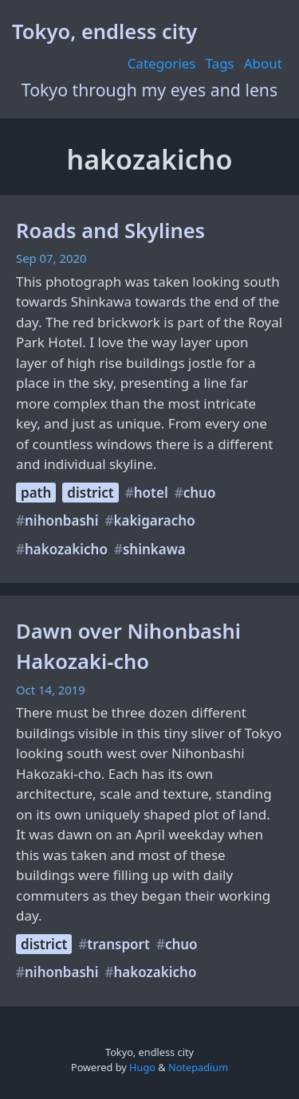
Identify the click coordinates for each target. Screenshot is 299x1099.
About (263, 63)
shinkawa (154, 549)
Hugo (142, 1067)
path (36, 492)
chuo (199, 492)
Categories (162, 63)
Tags (220, 63)
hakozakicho (66, 549)
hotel (151, 492)
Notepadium (198, 1067)
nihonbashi (61, 520)
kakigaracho (154, 520)
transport (118, 944)
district (90, 492)
